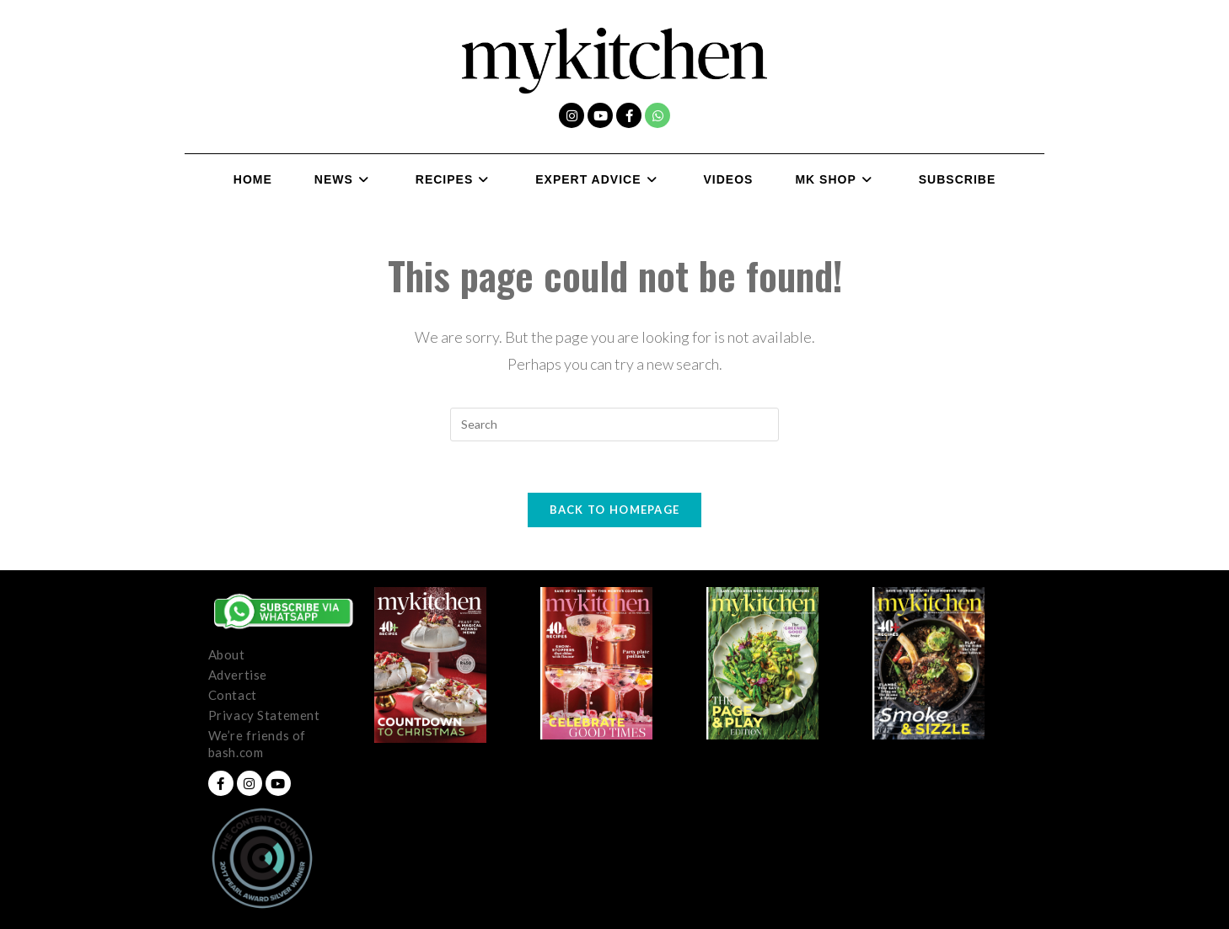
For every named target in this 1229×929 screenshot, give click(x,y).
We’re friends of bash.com (257, 744)
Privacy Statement (264, 715)
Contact (232, 694)
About (226, 654)
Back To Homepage (615, 509)
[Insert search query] (614, 424)
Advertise (237, 674)
